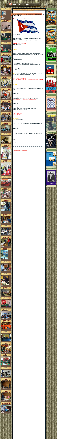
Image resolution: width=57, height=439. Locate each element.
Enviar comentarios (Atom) (22, 150)
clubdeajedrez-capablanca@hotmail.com (19, 43)
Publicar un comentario (17, 144)
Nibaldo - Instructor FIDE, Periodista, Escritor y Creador (6, 17)
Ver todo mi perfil (3, 18)
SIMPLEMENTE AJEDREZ (22, 4)
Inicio (28, 147)
